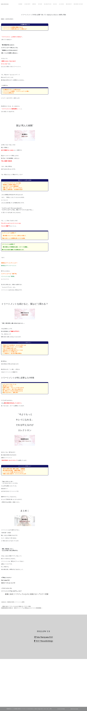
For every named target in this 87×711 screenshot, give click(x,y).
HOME (20, 4)
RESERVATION (78, 4)
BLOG (55, 4)
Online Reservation (74, 708)
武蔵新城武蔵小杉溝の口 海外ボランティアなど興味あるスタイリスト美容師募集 (22, 608)
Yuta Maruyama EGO (43, 637)
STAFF (40, 4)
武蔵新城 (9, 602)
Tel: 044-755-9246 (61, 708)
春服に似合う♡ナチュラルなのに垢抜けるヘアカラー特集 (26, 594)
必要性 (23, 602)
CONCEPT (27, 4)
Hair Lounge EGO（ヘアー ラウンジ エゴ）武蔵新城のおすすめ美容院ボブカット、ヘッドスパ (42, 704)
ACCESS (61, 4)
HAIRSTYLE (47, 4)
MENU (34, 4)
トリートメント (18, 602)
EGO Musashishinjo (43, 641)
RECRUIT (69, 4)
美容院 (12, 602)
